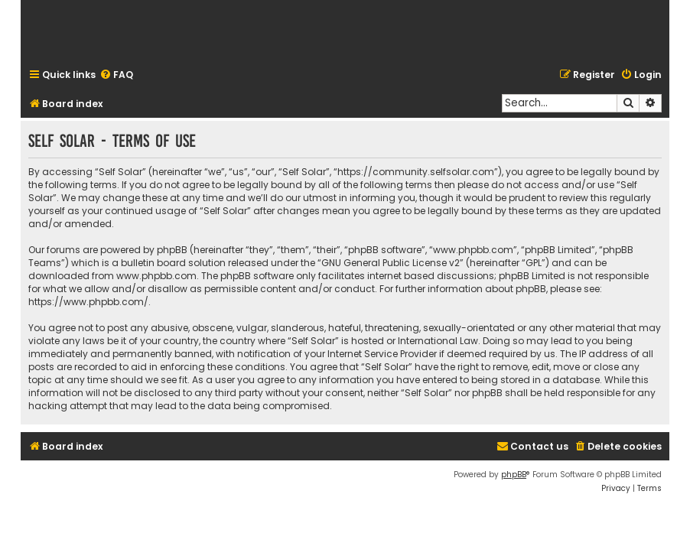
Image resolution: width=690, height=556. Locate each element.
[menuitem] (116, 75)
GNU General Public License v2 (390, 262)
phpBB (513, 474)
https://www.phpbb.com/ (88, 301)
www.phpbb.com (156, 275)
